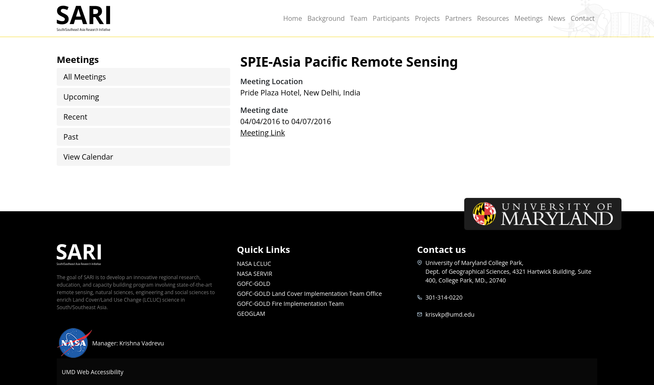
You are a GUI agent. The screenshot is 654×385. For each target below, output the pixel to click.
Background (326, 18)
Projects (427, 18)
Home (292, 18)
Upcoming (81, 97)
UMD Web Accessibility (92, 372)
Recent (75, 117)
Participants (391, 18)
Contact (582, 18)
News (556, 18)
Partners (458, 18)
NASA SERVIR (254, 274)
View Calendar (88, 157)
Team (358, 18)
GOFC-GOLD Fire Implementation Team (290, 304)
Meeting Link (262, 133)
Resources (493, 18)
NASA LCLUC (254, 264)
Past (70, 137)
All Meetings (84, 77)
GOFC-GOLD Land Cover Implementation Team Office (309, 294)
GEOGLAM (251, 314)
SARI (93, 18)
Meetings (528, 18)
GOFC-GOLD (253, 284)
